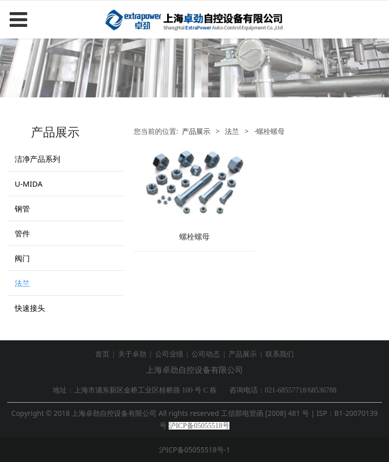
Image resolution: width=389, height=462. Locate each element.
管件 (22, 233)
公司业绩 (169, 354)
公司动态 (205, 354)
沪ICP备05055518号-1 (194, 449)
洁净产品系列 (37, 159)
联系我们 (279, 354)
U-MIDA (29, 184)
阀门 (22, 258)
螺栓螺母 (194, 236)
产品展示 (196, 131)
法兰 (22, 283)
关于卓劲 (132, 354)
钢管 (22, 208)
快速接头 (30, 308)
